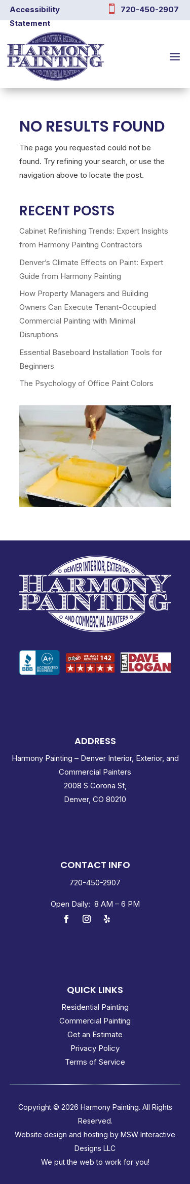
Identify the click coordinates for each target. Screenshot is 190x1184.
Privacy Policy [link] (95, 1048)
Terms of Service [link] (95, 1062)
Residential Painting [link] (95, 1007)
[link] (39, 664)
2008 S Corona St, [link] (95, 785)
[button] (174, 56)
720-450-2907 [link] (150, 9)
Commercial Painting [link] (95, 1021)
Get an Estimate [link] (95, 1034)
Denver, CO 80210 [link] (95, 799)
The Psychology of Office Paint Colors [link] (86, 383)
